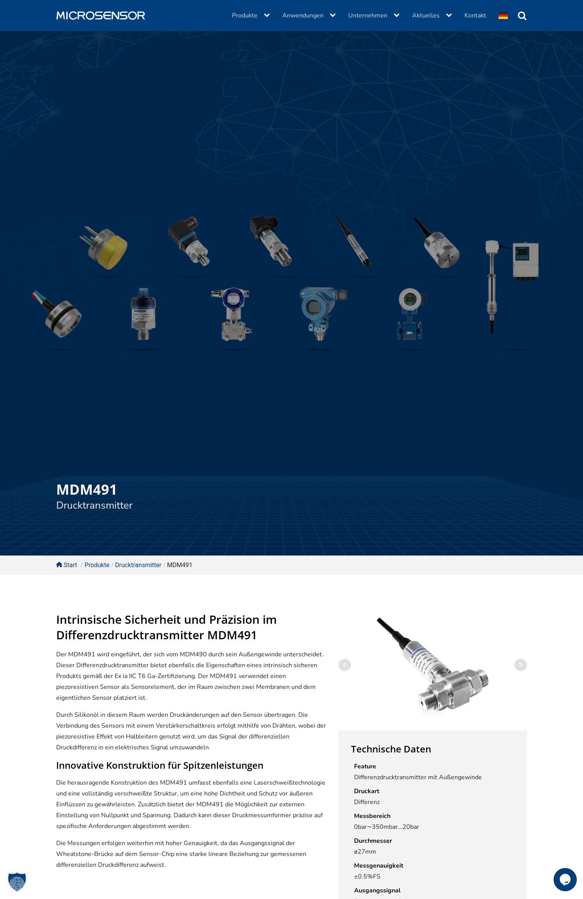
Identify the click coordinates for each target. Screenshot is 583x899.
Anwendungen (302, 15)
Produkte (245, 15)
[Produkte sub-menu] (268, 15)
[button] (17, 882)
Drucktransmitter (94, 505)
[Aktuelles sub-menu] (450, 15)
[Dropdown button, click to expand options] (503, 15)
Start (66, 565)
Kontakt (475, 15)
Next (520, 665)
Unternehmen (367, 15)
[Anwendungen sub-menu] (334, 15)
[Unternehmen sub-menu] (398, 15)
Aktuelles (426, 15)
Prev (345, 665)
